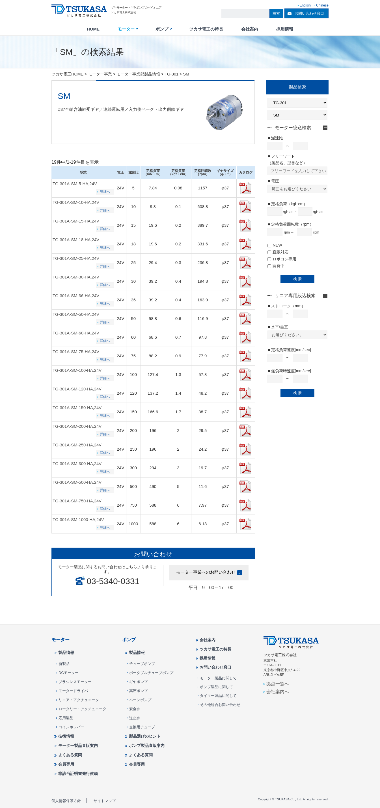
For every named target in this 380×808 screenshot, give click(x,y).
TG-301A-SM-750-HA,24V (77, 501)
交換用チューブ (142, 727)
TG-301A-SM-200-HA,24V (77, 426)
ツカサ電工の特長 (206, 29)
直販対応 (277, 252)
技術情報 (66, 736)
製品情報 (66, 652)
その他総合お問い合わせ (220, 705)
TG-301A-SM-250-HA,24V (77, 445)
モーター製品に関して (218, 678)
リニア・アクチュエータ (79, 700)
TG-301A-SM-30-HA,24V (76, 277)
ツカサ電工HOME (67, 74)
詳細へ (105, 192)
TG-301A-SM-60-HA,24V (76, 333)
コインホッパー (71, 727)
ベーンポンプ (140, 700)
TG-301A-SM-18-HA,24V (76, 239)
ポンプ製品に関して (216, 687)
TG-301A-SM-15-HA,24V (76, 221)
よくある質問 (70, 755)
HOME (93, 29)
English (305, 5)
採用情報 (284, 29)
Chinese (322, 5)
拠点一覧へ (277, 683)
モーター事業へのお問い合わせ (206, 572)
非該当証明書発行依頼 (78, 773)
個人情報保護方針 (66, 801)
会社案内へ (277, 691)
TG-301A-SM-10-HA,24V (76, 202)
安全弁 (134, 709)
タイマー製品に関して (218, 696)
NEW (274, 245)
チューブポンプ (142, 664)
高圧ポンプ (138, 691)
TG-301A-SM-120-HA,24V (77, 389)
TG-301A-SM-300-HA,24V (77, 463)
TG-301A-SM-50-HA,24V (76, 314)
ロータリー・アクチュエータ (82, 709)
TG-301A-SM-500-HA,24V (77, 482)
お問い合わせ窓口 (309, 13)
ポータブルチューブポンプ (151, 673)
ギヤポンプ (138, 682)
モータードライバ (73, 691)
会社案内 (249, 29)
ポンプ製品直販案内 (147, 745)
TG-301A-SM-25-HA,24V (76, 258)
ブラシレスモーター (75, 682)
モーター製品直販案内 (78, 745)
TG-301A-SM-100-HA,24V (77, 370)
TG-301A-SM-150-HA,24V (77, 407)
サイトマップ (105, 801)
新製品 (64, 664)
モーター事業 (100, 74)
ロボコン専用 (281, 259)
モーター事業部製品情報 (138, 74)
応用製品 (66, 718)
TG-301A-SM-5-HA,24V (75, 184)
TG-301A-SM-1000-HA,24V (78, 519)
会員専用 (66, 764)
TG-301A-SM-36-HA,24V (76, 295)
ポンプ (162, 29)
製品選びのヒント (145, 736)
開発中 (275, 265)
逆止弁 (134, 718)
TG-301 (171, 74)
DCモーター (69, 673)
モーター (126, 29)
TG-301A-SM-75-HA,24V (76, 351)
